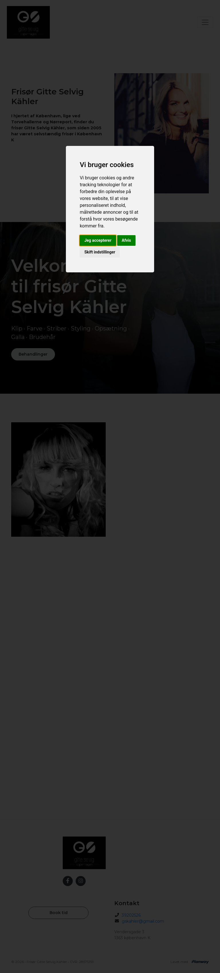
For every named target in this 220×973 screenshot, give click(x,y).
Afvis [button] (126, 240)
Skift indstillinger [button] (99, 252)
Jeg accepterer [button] (97, 240)
